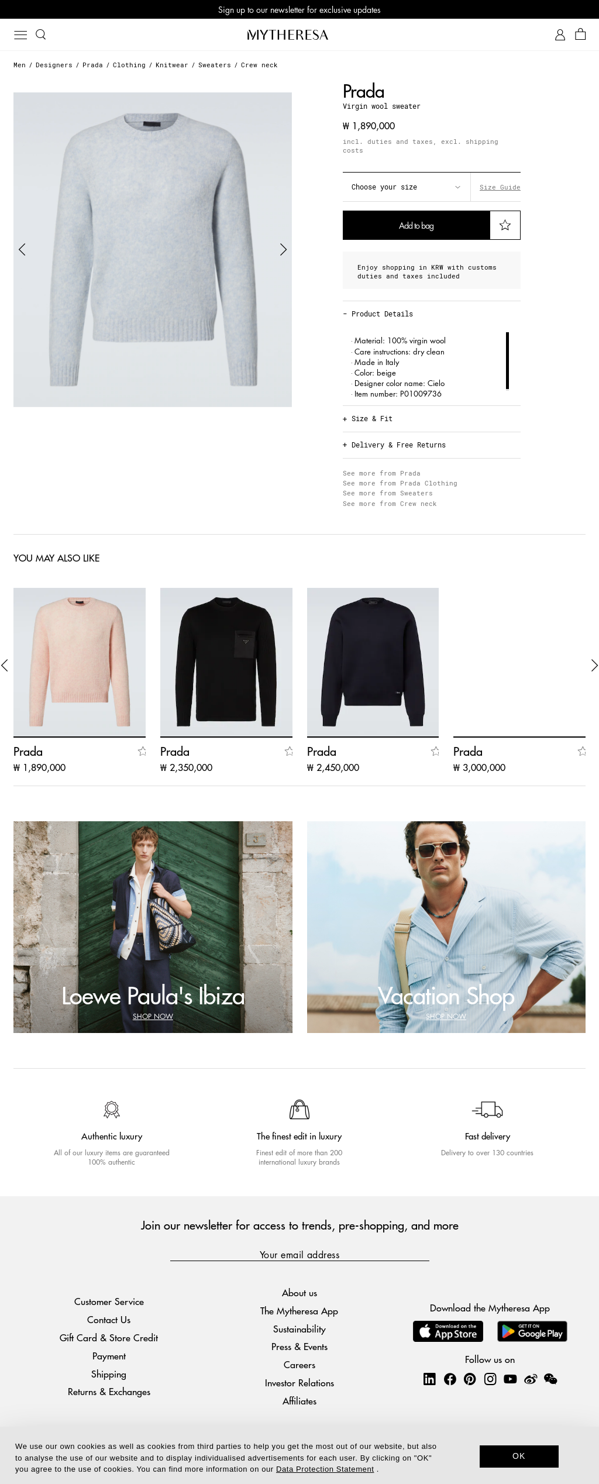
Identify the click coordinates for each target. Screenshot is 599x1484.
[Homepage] (299, 34)
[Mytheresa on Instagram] (490, 1379)
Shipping (108, 1373)
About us (299, 1292)
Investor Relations (299, 1382)
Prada (92, 64)
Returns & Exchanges (109, 1391)
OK (519, 1456)
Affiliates (299, 1400)
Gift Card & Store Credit (109, 1337)
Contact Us (108, 1319)
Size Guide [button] (500, 187)
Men (19, 64)
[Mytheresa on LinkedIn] (429, 1379)
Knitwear (172, 64)
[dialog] (299, 1455)
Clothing (129, 64)
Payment (109, 1355)
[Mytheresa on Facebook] (450, 1379)
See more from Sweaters (388, 492)
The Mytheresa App (299, 1310)
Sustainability (299, 1328)
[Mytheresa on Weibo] (531, 1379)
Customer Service (109, 1301)
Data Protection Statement (325, 1469)
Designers (54, 64)
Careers (299, 1364)
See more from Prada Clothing (400, 482)
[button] (22, 249)
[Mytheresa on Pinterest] (470, 1379)
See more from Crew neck (390, 503)
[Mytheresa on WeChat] (550, 1379)
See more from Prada (382, 473)
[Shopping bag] (580, 35)
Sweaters (214, 64)
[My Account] (560, 35)
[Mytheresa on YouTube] (510, 1379)
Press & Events (299, 1346)
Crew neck (259, 64)
